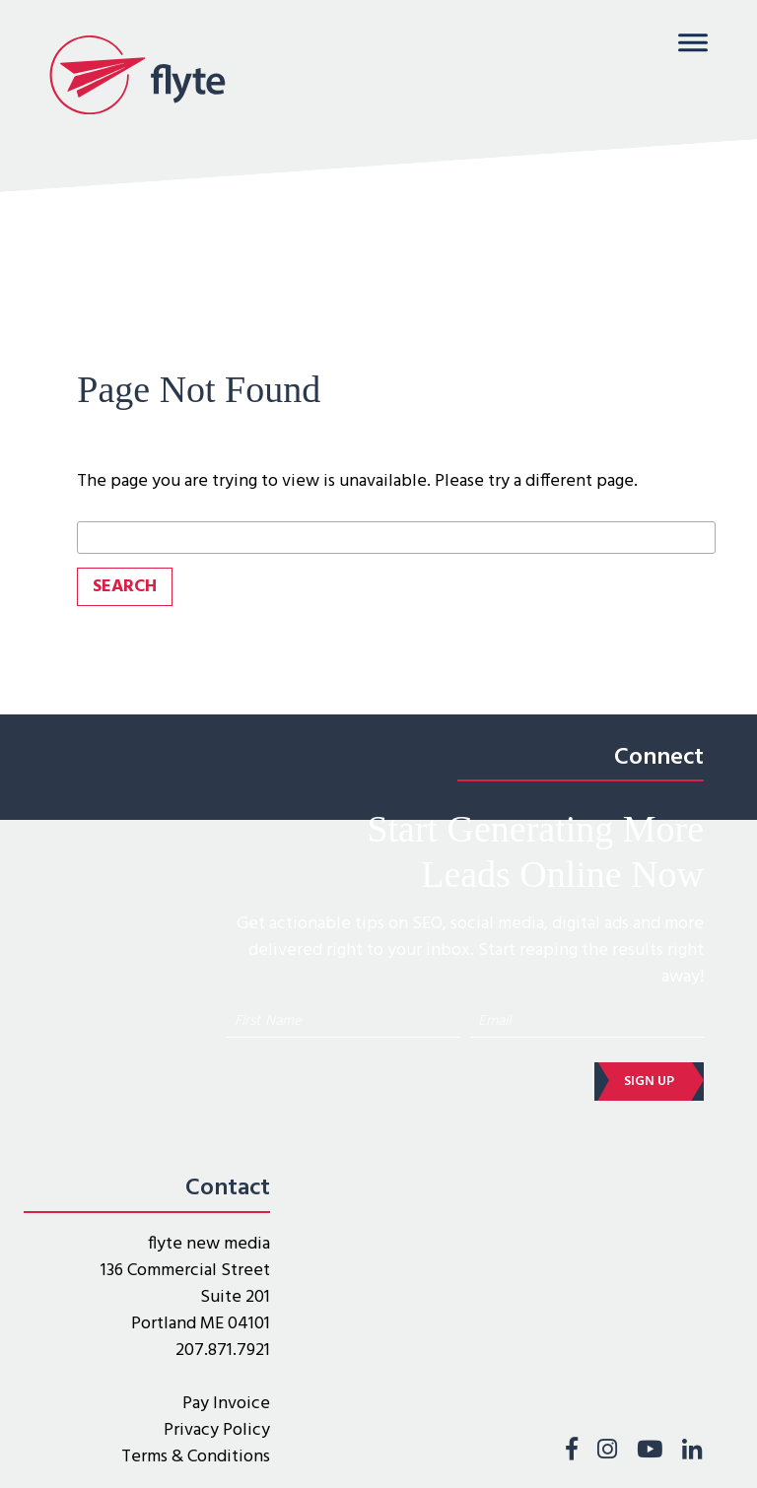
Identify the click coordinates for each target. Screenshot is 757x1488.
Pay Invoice (226, 1403)
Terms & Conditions (195, 1457)
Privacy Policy (217, 1430)
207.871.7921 (222, 1350)
